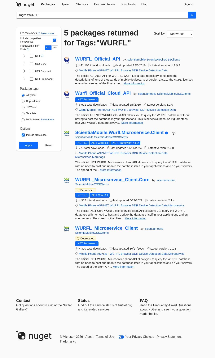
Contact (23, 300)
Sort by (159, 33)
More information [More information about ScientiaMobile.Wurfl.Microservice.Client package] (111, 169)
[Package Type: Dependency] (31, 101)
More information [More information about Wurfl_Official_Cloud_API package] (132, 122)
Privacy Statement (169, 336)
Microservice (83, 156)
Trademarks (68, 341)
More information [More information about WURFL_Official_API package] (134, 83)
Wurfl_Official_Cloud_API (103, 93)
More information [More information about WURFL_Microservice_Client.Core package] (135, 218)
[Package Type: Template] (29, 114)
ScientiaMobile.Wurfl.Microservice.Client (119, 132)
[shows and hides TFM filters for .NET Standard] (24, 71)
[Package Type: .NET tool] (29, 107)
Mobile (83, 70)
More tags (98, 156)
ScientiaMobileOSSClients (163, 59)
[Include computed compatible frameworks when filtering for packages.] (54, 40)
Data (164, 70)
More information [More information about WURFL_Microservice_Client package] (123, 266)
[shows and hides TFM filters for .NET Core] (24, 64)
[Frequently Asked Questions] (144, 300)
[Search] (192, 15)
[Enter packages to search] (102, 15)
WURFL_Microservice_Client (106, 228)
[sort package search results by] (180, 34)
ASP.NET (103, 70)
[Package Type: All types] (28, 95)
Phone (92, 70)
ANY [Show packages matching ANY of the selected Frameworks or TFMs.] (55, 48)
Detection (155, 70)
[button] (39, 33)
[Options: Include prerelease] (34, 135)
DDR (135, 70)
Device (143, 70)
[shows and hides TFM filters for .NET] (24, 56)
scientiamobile (136, 59)
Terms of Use (105, 336)
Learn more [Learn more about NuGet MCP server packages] (47, 119)
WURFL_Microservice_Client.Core (112, 180)
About (90, 336)
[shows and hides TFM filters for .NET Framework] (24, 79)
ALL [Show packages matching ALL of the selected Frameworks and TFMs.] (48, 48)
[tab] (48, 4)
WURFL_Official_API (97, 59)
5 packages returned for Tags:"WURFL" (101, 38)
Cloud (82, 109)
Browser (126, 70)
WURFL (115, 70)
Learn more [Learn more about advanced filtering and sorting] (47, 33)
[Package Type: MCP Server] (30, 120)
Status (84, 300)
